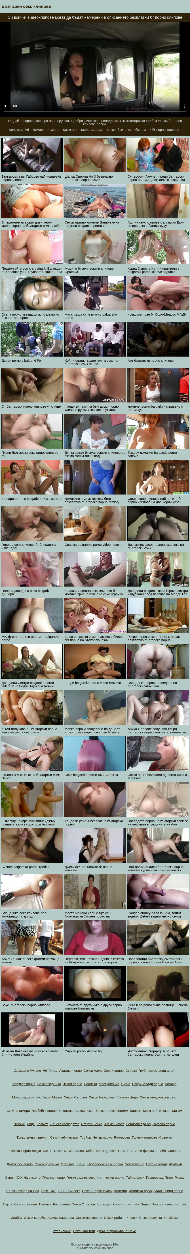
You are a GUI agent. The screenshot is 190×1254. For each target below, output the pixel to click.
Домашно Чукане (46, 129)
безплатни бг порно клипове (157, 129)
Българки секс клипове (26, 6)
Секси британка (119, 129)
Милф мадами (92, 129)
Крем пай (70, 129)
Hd (27, 129)
